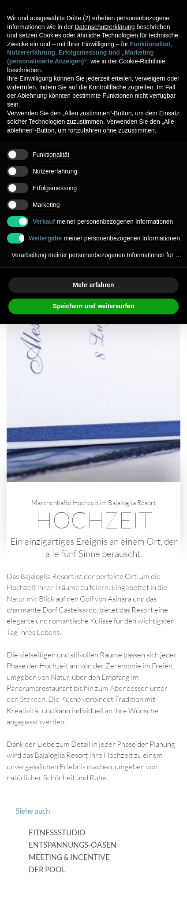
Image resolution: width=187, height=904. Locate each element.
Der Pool (47, 870)
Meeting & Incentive (69, 857)
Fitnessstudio (57, 833)
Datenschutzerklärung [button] (105, 26)
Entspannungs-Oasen (72, 845)
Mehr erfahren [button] (93, 284)
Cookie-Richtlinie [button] (142, 61)
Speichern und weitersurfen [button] (93, 306)
